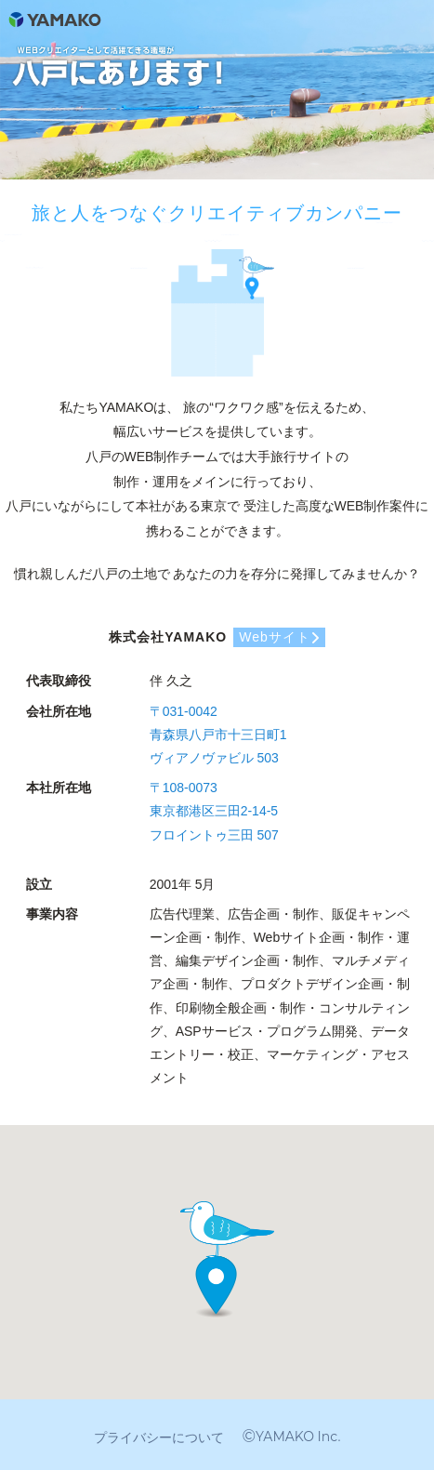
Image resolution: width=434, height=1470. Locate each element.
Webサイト (274, 636)
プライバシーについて (159, 1437)
